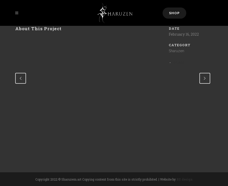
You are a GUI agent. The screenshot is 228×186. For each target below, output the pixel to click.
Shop (174, 13)
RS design (184, 179)
